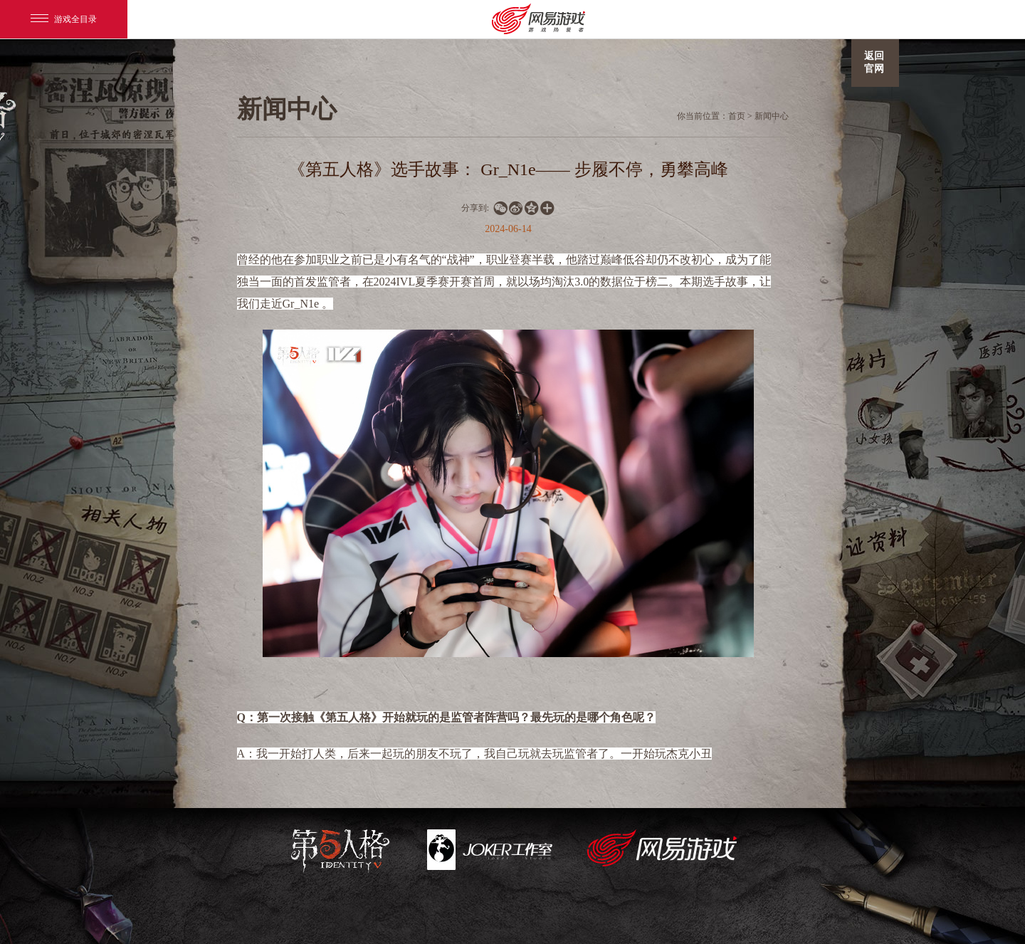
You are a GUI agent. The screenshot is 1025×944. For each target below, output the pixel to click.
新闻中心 (772, 116)
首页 (736, 116)
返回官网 (874, 62)
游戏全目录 (64, 19)
